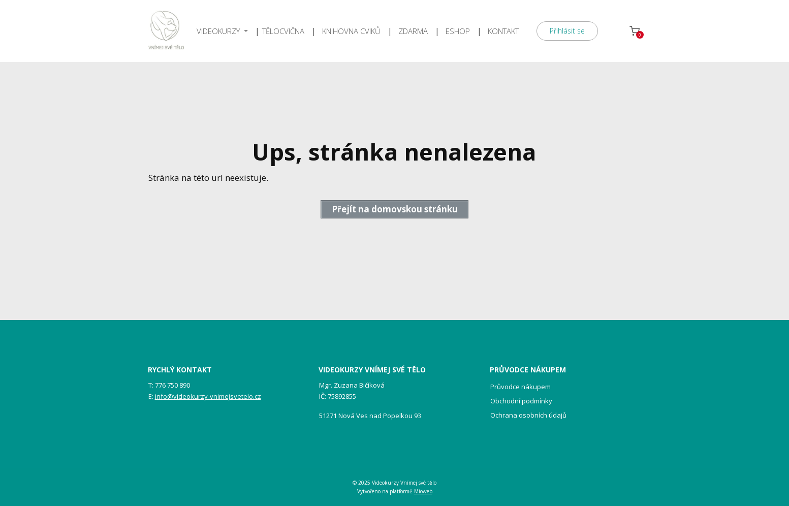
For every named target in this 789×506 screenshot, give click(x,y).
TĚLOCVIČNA (283, 31)
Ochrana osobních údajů (528, 415)
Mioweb (423, 491)
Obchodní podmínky (521, 400)
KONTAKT (503, 31)
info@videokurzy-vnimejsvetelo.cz (208, 396)
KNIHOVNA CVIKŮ (351, 31)
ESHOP (458, 31)
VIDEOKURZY (218, 31)
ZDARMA (413, 31)
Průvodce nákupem (520, 386)
